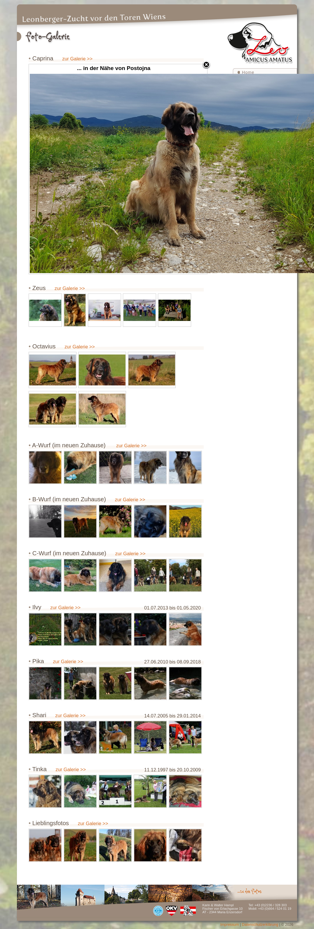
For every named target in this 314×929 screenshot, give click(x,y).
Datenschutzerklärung (260, 924)
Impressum (229, 924)
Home (248, 72)
